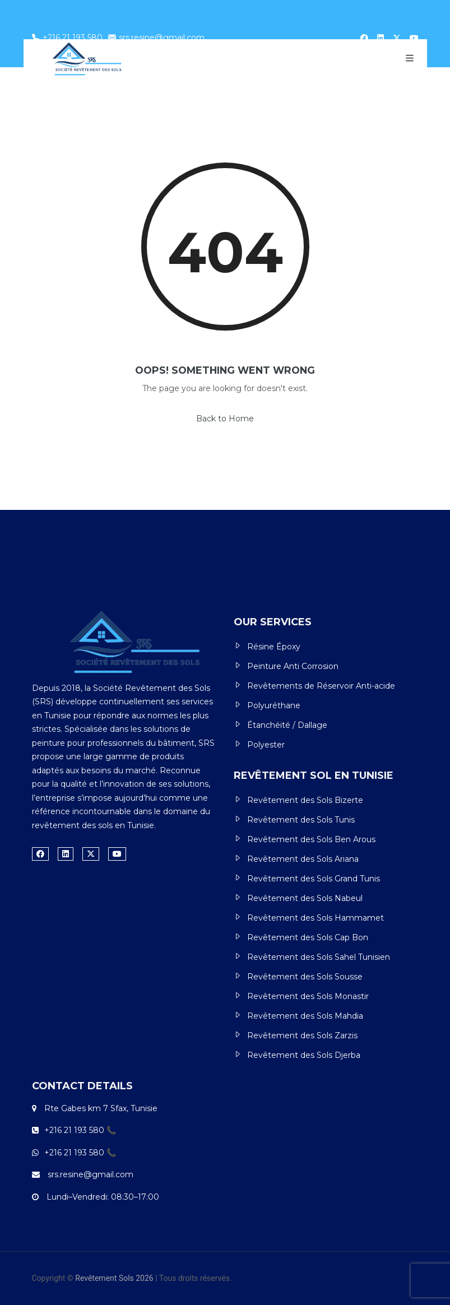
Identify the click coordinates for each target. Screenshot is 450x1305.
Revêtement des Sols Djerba (303, 1055)
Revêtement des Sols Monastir (308, 996)
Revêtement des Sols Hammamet (315, 918)
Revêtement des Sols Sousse (305, 977)
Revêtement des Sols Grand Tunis (313, 879)
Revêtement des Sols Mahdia (305, 1016)
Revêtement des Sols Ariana (303, 859)
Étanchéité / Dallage (287, 725)
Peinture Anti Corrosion (292, 666)
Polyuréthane (273, 705)
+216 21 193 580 (67, 37)
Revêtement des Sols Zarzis (302, 1035)
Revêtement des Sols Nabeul (305, 898)
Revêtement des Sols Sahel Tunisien (318, 957)
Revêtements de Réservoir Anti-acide (321, 686)
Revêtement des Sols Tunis (301, 820)
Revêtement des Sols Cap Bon (307, 937)
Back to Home (225, 419)
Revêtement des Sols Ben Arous (311, 839)
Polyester (266, 745)
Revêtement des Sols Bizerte (305, 800)
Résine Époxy (273, 647)
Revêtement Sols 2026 (114, 1278)
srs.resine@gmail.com (156, 37)
